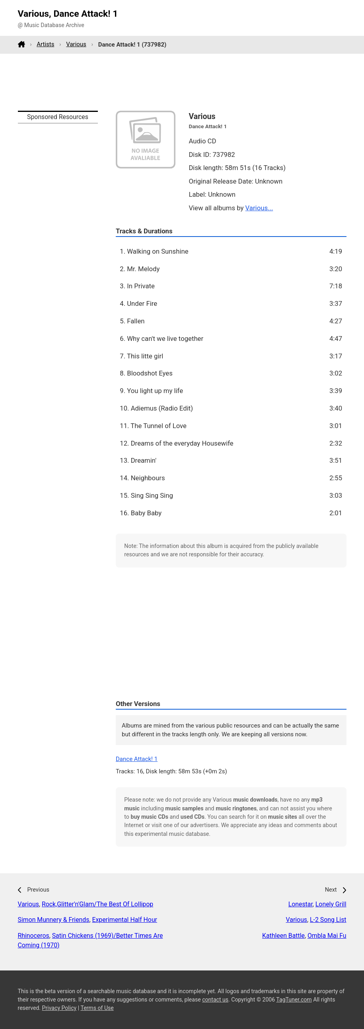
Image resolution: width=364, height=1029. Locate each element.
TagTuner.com (293, 999)
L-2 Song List (328, 919)
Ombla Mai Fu (327, 935)
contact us (215, 999)
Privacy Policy (59, 1008)
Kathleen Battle (283, 935)
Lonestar (300, 904)
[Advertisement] (182, 82)
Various (76, 44)
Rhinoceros (33, 935)
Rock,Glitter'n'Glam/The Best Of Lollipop (97, 904)
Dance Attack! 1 (137, 759)
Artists (45, 44)
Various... (259, 208)
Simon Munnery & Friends (54, 919)
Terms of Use (96, 1008)
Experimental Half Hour (124, 919)
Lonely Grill (330, 904)
